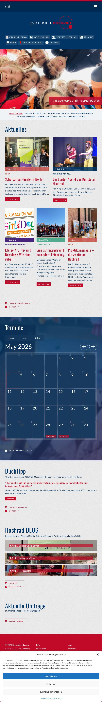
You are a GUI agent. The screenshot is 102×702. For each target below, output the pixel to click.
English (54, 42)
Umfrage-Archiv (16, 621)
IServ (13, 42)
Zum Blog (13, 583)
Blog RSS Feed (15, 587)
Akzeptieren (51, 676)
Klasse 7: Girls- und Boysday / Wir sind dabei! (18, 254)
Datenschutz (46, 698)
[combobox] (24, 338)
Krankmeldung (18, 37)
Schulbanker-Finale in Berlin (24, 178)
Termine (89, 37)
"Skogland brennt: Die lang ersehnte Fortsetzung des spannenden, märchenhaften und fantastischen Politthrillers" (46, 484)
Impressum (57, 698)
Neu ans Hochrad (33, 42)
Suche (85, 7)
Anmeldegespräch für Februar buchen (76, 100)
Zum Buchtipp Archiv (18, 508)
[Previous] (84, 347)
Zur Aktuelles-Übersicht (20, 303)
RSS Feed (12, 306)
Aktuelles (72, 649)
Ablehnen (50, 684)
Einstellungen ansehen (51, 692)
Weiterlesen (12, 199)
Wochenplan (41, 37)
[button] (97, 654)
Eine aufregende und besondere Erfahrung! (51, 252)
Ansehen (10, 499)
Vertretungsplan (67, 37)
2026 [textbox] (38, 338)
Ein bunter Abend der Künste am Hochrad (74, 181)
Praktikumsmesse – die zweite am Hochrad (81, 254)
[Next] (93, 347)
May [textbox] (24, 338)
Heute (11, 338)
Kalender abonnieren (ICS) (20, 450)
